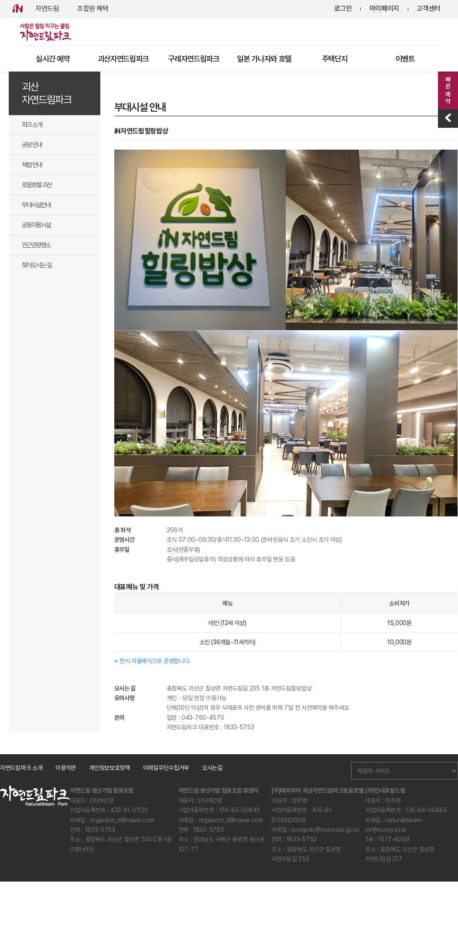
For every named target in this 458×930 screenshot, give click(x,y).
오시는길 (212, 767)
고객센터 (429, 8)
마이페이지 (384, 8)
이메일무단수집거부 (166, 767)
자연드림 (47, 8)
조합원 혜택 (93, 8)
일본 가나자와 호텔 (264, 58)
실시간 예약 (52, 58)
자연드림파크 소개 (21, 767)
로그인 (343, 8)
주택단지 (335, 58)
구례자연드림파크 (193, 58)
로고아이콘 (44, 31)
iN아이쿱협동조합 (18, 8)
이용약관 (65, 767)
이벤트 (405, 58)
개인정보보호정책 (109, 767)
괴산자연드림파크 (123, 58)
